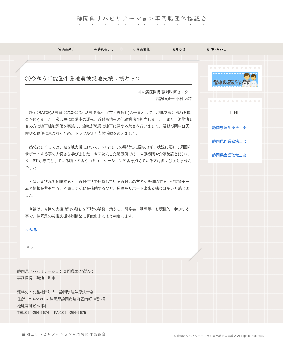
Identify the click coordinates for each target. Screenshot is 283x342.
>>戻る (31, 230)
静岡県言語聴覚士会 (229, 155)
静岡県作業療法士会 (229, 141)
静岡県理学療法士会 (229, 128)
